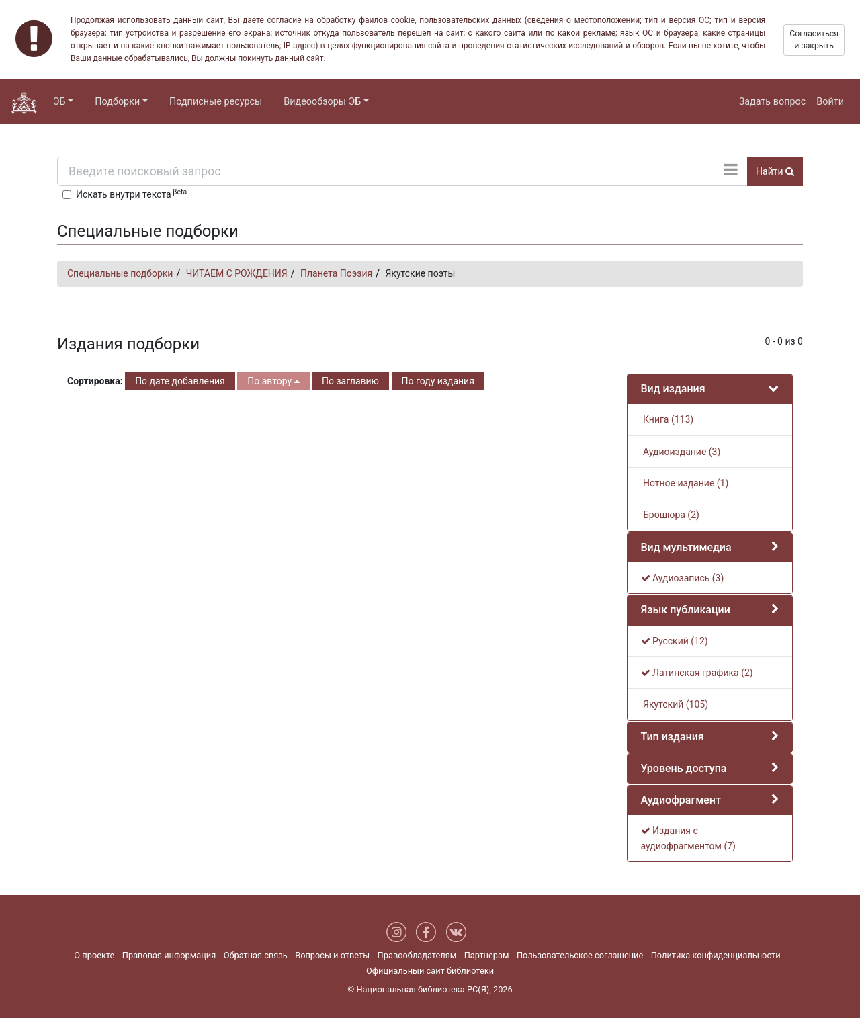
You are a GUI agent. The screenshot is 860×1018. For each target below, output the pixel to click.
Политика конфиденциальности (716, 955)
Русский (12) (674, 641)
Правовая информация (169, 955)
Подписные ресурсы (215, 102)
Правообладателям (417, 955)
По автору (273, 381)
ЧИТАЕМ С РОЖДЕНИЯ (237, 273)
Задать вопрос (772, 102)
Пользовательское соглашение (580, 955)
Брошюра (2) (670, 514)
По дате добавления (180, 381)
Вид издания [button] (673, 388)
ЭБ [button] (59, 102)
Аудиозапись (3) (682, 577)
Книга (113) (667, 419)
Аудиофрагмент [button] (681, 800)
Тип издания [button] (672, 736)
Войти (830, 102)
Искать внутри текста (131, 193)
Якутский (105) (675, 704)
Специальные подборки (120, 273)
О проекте (94, 955)
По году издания (438, 381)
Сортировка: (95, 381)
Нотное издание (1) (685, 483)
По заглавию (350, 381)
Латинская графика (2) (697, 672)
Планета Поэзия (336, 273)
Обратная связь (256, 955)
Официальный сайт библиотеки (430, 971)
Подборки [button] (117, 102)
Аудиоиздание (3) (681, 451)
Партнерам (486, 955)
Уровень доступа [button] (684, 768)
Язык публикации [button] (685, 609)
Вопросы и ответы (332, 955)
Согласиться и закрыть (813, 39)
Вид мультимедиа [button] (686, 547)
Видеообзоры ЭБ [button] (322, 102)
